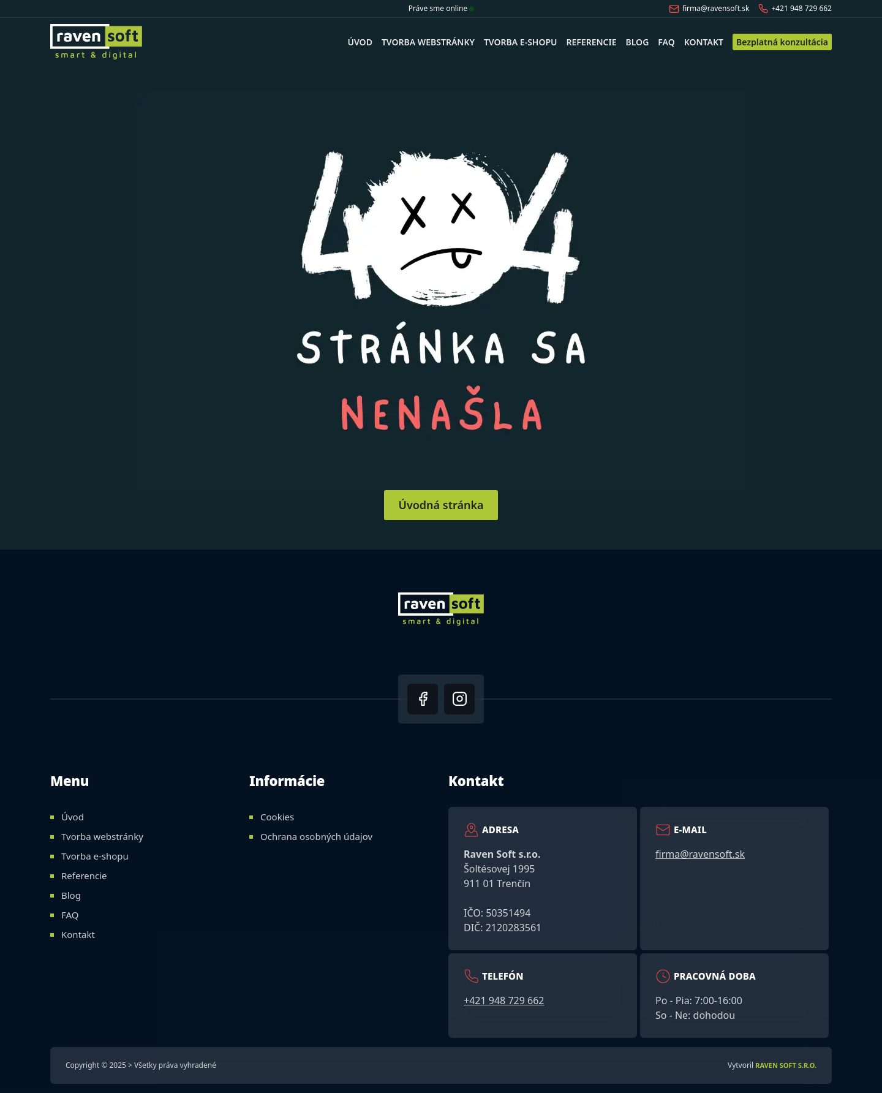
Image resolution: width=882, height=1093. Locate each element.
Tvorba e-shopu (520, 42)
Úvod (359, 42)
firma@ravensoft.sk (709, 8)
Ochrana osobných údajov (316, 836)
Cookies (277, 817)
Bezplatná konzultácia (782, 42)
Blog (637, 42)
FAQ (666, 42)
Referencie (592, 42)
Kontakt (703, 42)
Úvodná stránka (440, 504)
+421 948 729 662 (795, 8)
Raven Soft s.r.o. (785, 1065)
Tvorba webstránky (428, 42)
